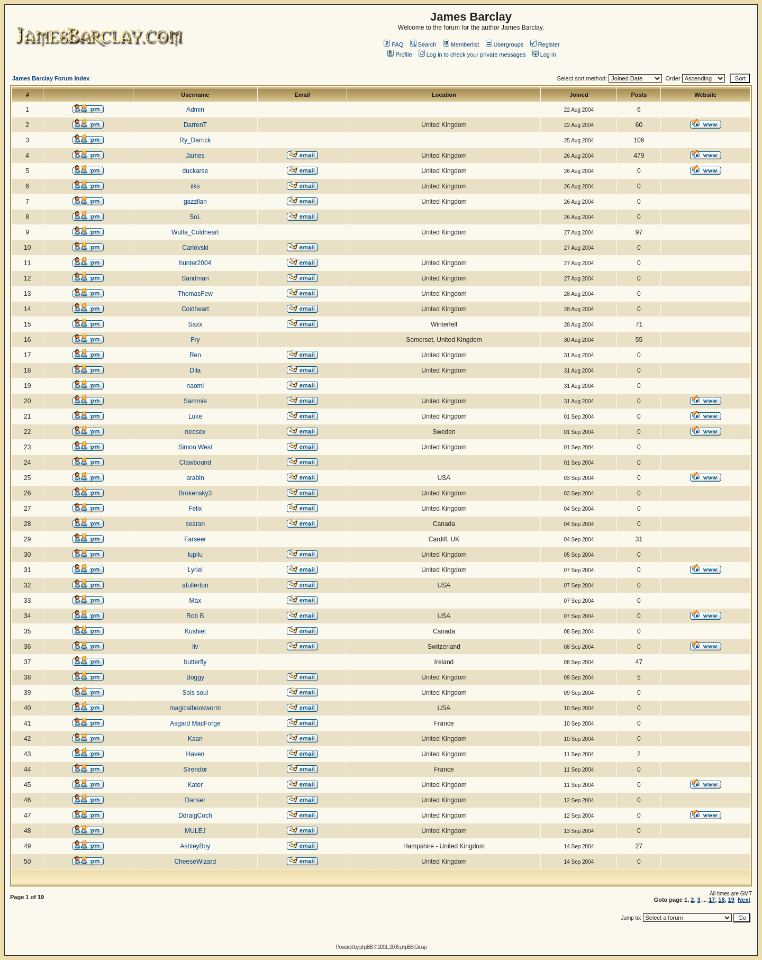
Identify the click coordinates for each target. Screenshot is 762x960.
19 (731, 899)
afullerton (195, 585)
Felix (195, 508)
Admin (195, 109)
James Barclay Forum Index (50, 78)
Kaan (195, 738)
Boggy (195, 677)
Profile (399, 54)
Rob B (195, 616)
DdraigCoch (195, 815)
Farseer (195, 539)
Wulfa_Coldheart (195, 232)
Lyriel (195, 570)
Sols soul (195, 692)
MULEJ (195, 831)
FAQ (393, 44)
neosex (195, 432)
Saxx (195, 324)
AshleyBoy (195, 846)
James (195, 155)
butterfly (195, 662)
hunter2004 (195, 263)
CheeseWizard (195, 861)
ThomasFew (195, 293)
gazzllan (195, 201)
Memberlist (461, 44)
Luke (195, 416)
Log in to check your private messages (472, 54)
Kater (195, 785)
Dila (195, 370)
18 (721, 899)
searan (195, 524)
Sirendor (195, 769)
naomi (195, 386)
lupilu (195, 554)
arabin (195, 478)
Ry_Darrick (195, 140)
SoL (195, 217)
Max (195, 600)
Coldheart (195, 309)
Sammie (195, 401)
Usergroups (505, 44)
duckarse (195, 171)
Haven (195, 754)
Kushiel (195, 631)
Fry (194, 339)
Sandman (195, 278)
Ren (195, 355)
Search (423, 44)
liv (195, 646)
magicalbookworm (195, 708)
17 (712, 899)
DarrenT (195, 125)
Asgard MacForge (195, 723)
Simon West (195, 447)
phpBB (366, 947)
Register (545, 44)
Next (744, 899)
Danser (195, 800)
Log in (544, 54)
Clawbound (195, 462)
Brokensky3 (195, 493)
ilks (194, 186)
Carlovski (195, 247)
